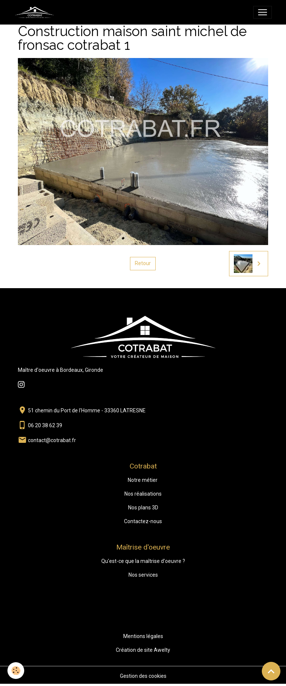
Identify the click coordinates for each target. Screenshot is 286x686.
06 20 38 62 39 (45, 425)
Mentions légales (143, 636)
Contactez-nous (143, 521)
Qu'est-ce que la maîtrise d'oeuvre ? (143, 561)
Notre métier (143, 480)
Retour (143, 263)
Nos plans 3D (143, 508)
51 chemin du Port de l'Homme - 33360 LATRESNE (87, 410)
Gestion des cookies (143, 676)
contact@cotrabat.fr (52, 440)
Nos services (143, 575)
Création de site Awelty (143, 650)
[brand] (35, 12)
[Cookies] (15, 670)
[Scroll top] (271, 671)
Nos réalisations (143, 494)
